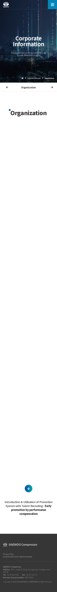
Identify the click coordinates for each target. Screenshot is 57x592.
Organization (28, 87)
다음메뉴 (51, 87)
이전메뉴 (6, 87)
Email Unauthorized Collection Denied (17, 556)
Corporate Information (34, 78)
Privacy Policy (8, 554)
